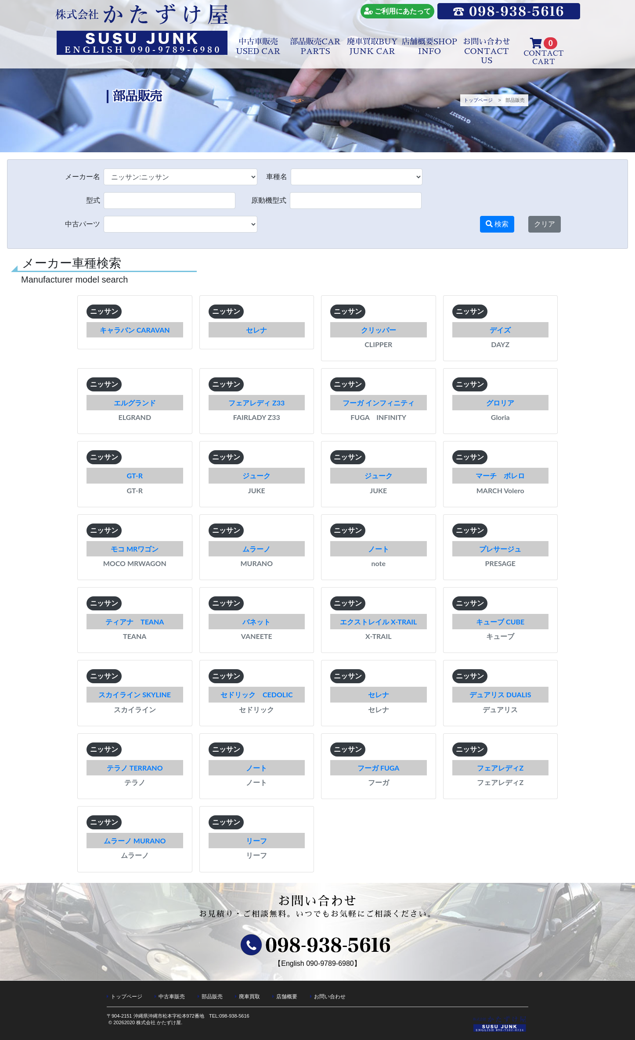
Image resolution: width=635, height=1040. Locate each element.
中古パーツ (82, 224)
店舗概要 (429, 46)
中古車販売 (258, 46)
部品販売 (315, 46)
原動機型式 (268, 200)
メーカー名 (82, 176)
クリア (544, 224)
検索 (497, 224)
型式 (93, 200)
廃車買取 (372, 46)
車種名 (276, 176)
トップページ (478, 100)
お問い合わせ (486, 51)
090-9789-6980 (330, 963)
